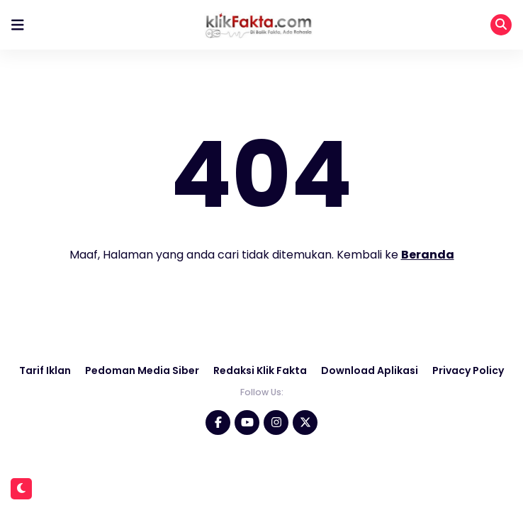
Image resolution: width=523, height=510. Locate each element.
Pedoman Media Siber (142, 370)
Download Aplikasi (369, 370)
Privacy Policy (468, 370)
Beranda (427, 254)
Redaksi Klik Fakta (260, 370)
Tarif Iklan (45, 370)
